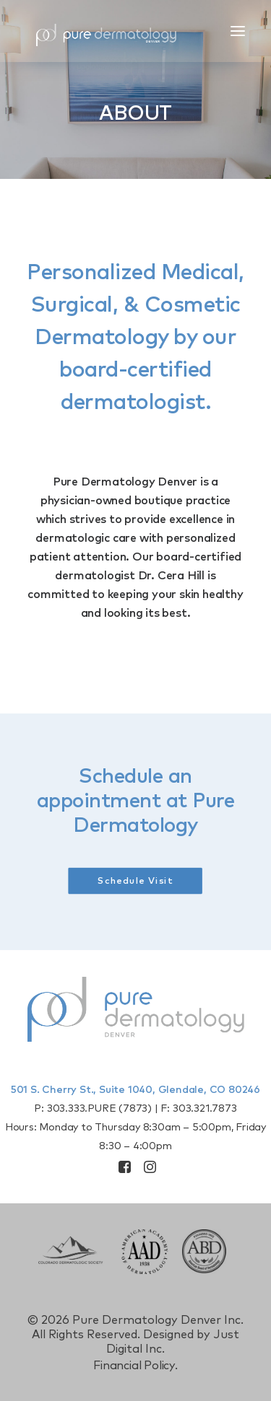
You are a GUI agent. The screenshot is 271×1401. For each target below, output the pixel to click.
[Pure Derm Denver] (119, 31)
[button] (238, 31)
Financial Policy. (135, 1365)
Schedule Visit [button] (135, 881)
